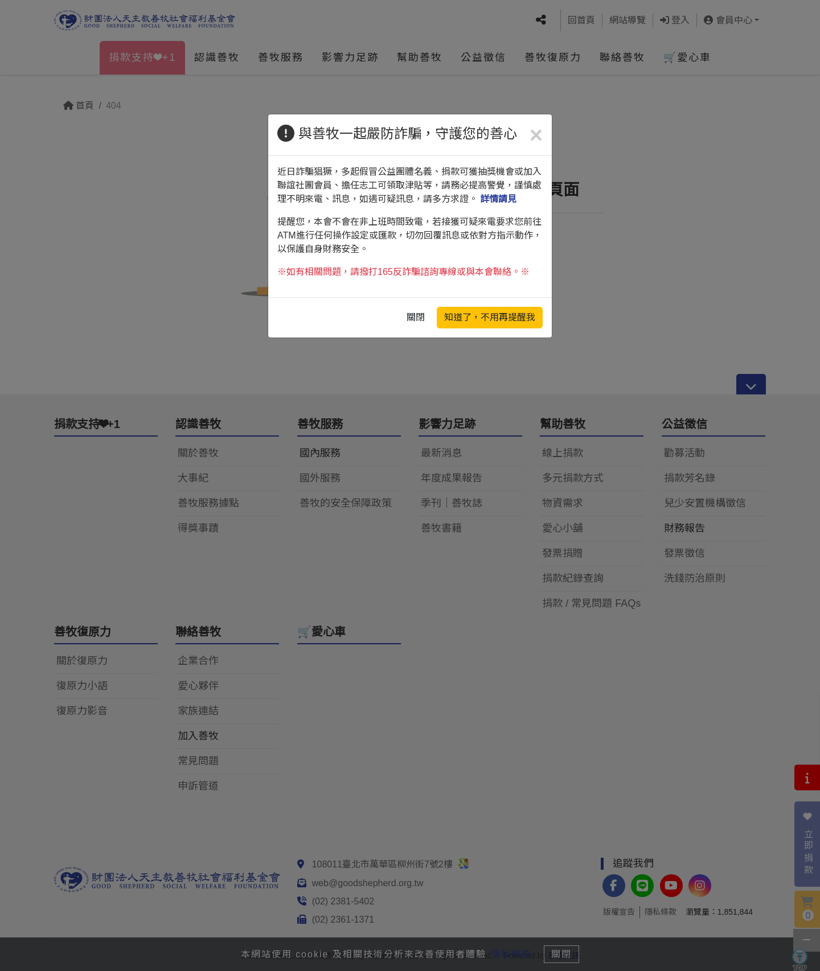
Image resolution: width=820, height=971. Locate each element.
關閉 (416, 317)
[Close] (536, 134)
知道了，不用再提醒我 (489, 317)
